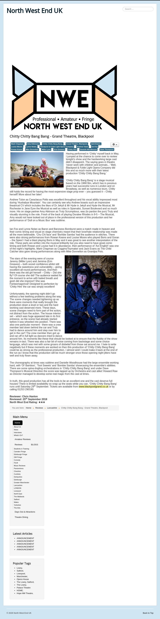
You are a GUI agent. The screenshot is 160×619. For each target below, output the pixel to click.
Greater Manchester (21, 482)
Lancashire (18, 485)
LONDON (17, 488)
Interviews (18, 432)
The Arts (17, 508)
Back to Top (148, 613)
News (16, 430)
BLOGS (34, 444)
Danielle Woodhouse (88, 149)
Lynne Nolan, (31, 147)
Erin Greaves (59, 149)
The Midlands (19, 497)
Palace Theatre (23, 587)
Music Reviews (19, 466)
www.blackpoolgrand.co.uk (93, 386)
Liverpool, (21, 573)
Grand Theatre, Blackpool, (77, 144)
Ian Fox (95, 147)
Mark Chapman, (17, 144)
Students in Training (21, 449)
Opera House (23, 579)
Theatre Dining (21, 517)
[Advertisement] (80, 39)
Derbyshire (18, 477)
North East (18, 494)
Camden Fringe (20, 451)
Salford (16, 499)
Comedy (17, 460)
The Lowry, (22, 585)
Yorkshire (17, 505)
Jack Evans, (96, 144)
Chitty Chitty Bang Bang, (53, 144)
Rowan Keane (16, 149)
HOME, (20, 590)
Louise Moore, (17, 147)
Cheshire (17, 471)
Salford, (20, 571)
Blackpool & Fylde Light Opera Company (56, 147)
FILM (16, 463)
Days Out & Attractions (25, 512)
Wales (16, 502)
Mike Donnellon (32, 149)
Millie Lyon (46, 149)
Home (17, 423)
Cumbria (17, 474)
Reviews (18, 444)
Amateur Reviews (23, 439)
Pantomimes (18, 468)
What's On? (18, 435)
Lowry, (19, 568)
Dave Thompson (106, 149)
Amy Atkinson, (33, 144)
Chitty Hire (72, 149)
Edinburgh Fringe (20, 454)
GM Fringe (18, 457)
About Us (17, 427)
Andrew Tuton (82, 147)
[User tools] (114, 144)
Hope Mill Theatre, (25, 593)
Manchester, (22, 576)
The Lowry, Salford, (25, 582)
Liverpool (17, 491)
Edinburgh (18, 480)
